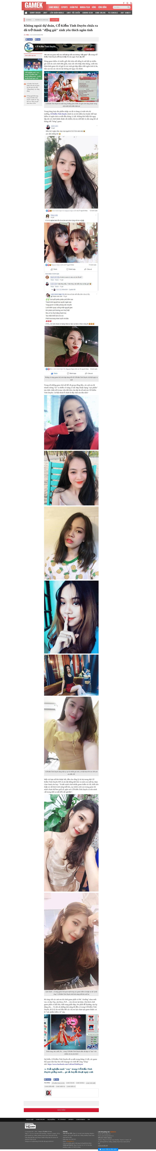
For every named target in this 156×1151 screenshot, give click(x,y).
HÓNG (94, 6)
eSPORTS (64, 6)
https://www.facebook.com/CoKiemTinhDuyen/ (65, 1064)
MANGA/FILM (85, 6)
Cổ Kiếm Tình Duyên (45, 46)
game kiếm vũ (71, 1086)
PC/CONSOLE (113, 12)
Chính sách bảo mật (103, 1145)
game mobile (80, 1083)
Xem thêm (61, 1110)
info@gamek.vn (70, 1141)
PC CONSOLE (62, 1119)
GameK (29, 20)
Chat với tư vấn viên (108, 1149)
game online (70, 1083)
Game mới (54, 20)
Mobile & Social (41, 20)
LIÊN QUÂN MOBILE (57, 12)
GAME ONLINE (100, 12)
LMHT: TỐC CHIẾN (73, 12)
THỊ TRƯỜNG (51, 1119)
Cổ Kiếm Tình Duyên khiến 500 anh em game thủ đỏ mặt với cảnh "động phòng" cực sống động (33, 87)
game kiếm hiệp (49, 1086)
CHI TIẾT (89, 49)
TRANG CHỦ (29, 1119)
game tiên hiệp (90, 1083)
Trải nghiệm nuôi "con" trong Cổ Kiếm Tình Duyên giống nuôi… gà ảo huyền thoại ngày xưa (33, 75)
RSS (89, 1119)
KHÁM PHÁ (74, 6)
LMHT (45, 12)
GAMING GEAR (88, 12)
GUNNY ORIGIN (35, 12)
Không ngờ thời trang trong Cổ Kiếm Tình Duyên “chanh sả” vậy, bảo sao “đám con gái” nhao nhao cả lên (33, 99)
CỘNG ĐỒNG (102, 6)
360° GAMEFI (126, 12)
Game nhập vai (60, 1086)
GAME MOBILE (54, 6)
